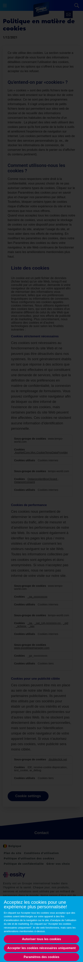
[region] (41, 929)
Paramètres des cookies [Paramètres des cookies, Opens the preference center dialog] (41, 957)
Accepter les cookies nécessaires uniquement (41, 948)
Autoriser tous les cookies (41, 939)
